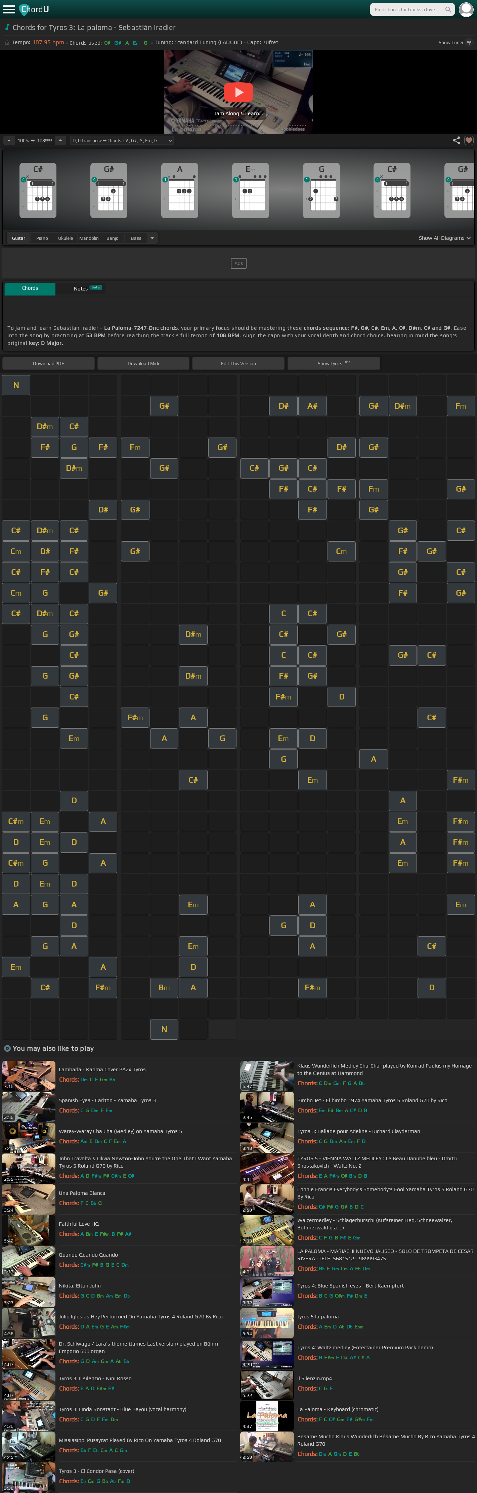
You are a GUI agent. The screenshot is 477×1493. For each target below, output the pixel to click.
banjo (112, 238)
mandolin (89, 238)
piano (42, 238)
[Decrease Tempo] (9, 140)
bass (136, 238)
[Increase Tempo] (60, 140)
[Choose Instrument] (152, 238)
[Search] (448, 9)
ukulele (65, 238)
